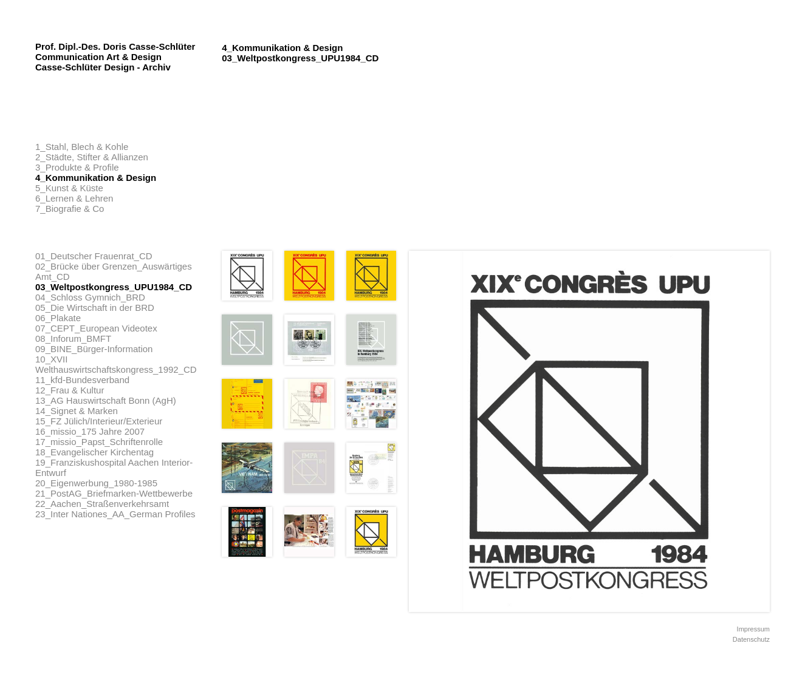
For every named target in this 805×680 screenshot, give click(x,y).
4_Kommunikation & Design (95, 177)
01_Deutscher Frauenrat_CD (93, 256)
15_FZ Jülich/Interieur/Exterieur (98, 421)
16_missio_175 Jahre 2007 (90, 431)
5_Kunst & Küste (69, 188)
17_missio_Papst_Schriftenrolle (99, 442)
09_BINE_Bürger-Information (93, 349)
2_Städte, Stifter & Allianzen (91, 157)
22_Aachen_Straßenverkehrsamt (102, 503)
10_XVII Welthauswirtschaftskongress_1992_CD (116, 364)
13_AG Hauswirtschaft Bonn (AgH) (105, 400)
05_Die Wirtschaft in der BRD (94, 307)
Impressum (753, 629)
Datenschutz (751, 639)
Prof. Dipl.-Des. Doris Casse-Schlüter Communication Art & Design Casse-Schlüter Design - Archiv (115, 56)
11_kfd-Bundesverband (82, 380)
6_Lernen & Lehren (74, 198)
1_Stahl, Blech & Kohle (81, 146)
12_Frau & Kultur (69, 390)
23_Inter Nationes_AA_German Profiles (115, 514)
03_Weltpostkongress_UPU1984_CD (113, 287)
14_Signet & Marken (76, 411)
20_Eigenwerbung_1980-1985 (96, 483)
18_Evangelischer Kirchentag (94, 452)
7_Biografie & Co (69, 208)
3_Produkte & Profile (77, 167)
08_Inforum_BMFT (73, 338)
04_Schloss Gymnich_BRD (90, 297)
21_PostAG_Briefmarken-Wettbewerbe (114, 493)
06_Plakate (58, 318)
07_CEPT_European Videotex (96, 328)
